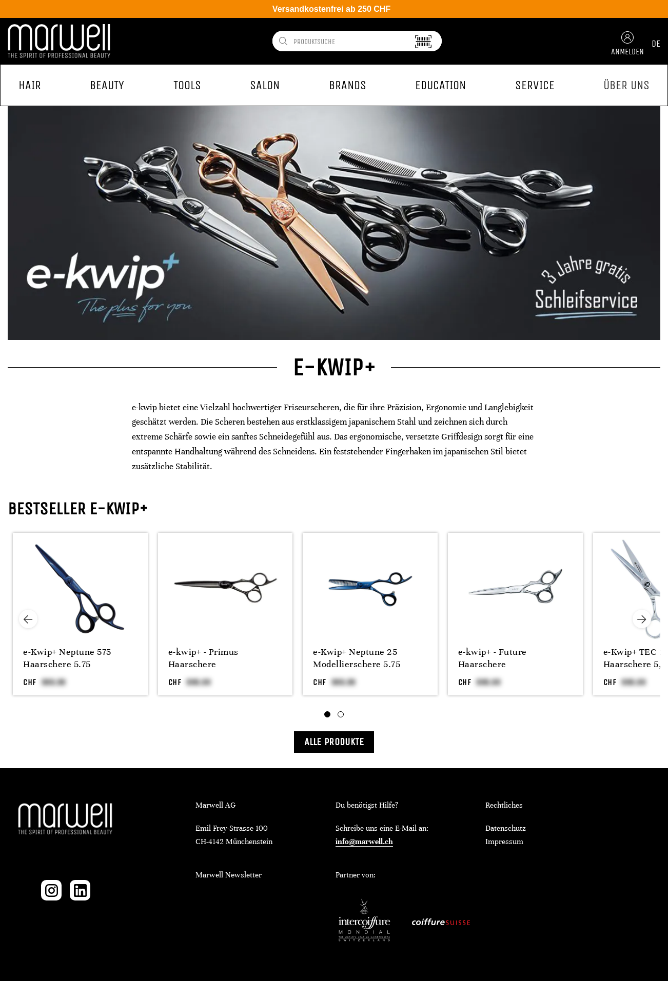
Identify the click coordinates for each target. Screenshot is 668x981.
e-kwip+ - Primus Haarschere (203, 658)
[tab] (327, 714)
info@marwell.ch (364, 841)
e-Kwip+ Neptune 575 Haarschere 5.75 (67, 658)
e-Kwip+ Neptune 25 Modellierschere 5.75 (356, 658)
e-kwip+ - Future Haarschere (492, 658)
